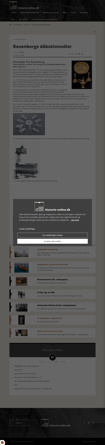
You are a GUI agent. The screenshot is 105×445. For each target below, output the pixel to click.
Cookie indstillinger (27, 229)
